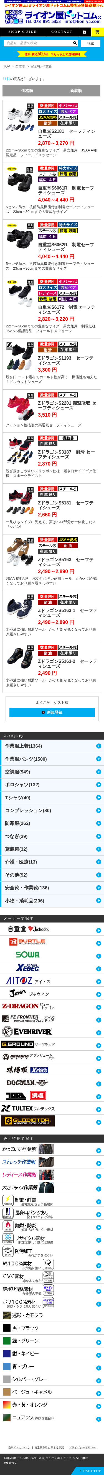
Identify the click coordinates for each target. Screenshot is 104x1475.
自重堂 (20, 66)
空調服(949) (17, 772)
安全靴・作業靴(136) (27, 888)
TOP (6, 66)
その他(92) (16, 875)
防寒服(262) (17, 823)
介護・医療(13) (21, 862)
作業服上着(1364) (23, 746)
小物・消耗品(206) (24, 901)
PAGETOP (92, 1471)
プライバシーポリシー (82, 1447)
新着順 (76, 90)
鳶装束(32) (16, 849)
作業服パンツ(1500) (26, 759)
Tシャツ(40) (17, 797)
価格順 (27, 90)
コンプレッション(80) (28, 810)
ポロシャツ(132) (22, 784)
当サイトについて (19, 1447)
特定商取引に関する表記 (49, 1447)
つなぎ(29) (16, 836)
